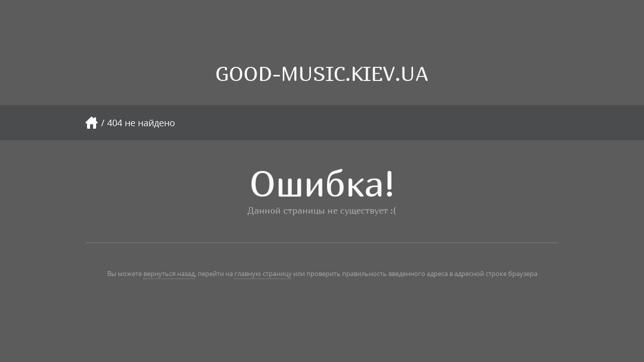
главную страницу (263, 273)
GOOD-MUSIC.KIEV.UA (322, 73)
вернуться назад (169, 273)
